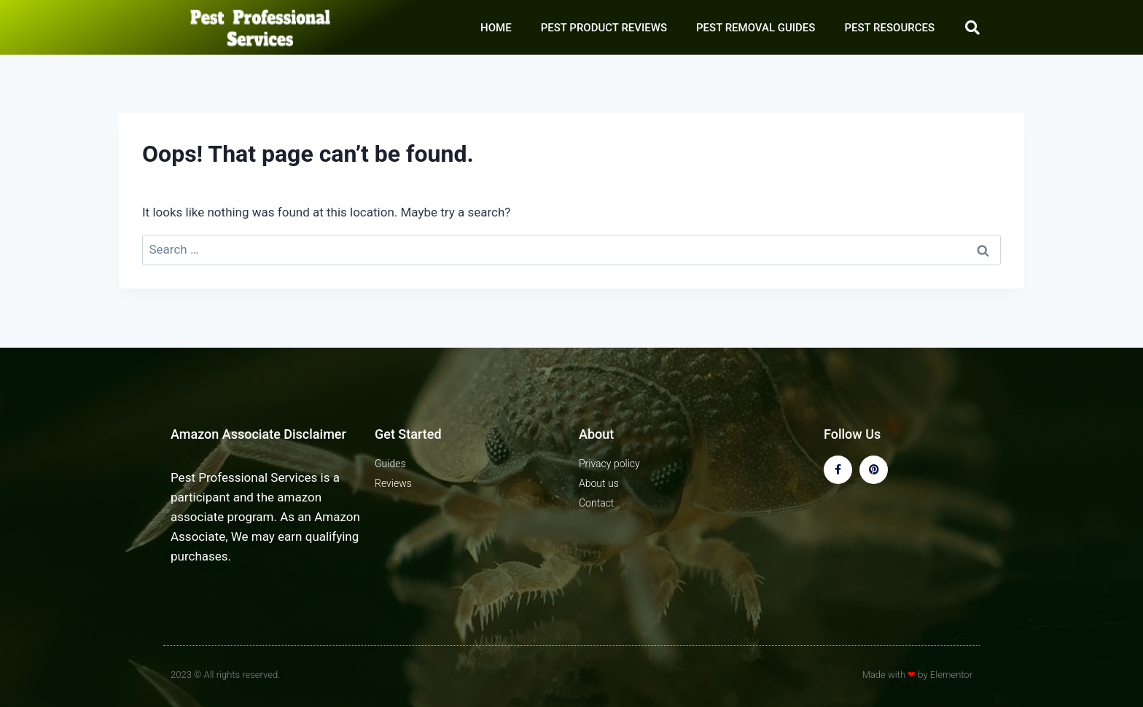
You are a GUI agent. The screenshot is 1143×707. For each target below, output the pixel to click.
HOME (496, 27)
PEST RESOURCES (889, 27)
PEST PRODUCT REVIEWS (604, 27)
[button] (972, 27)
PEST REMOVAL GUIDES (755, 27)
